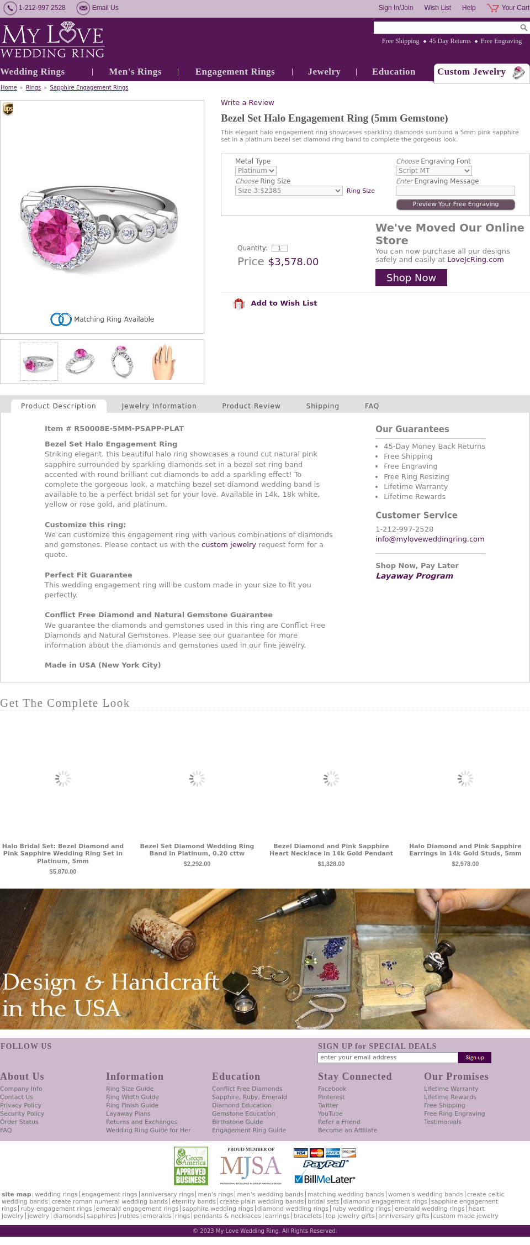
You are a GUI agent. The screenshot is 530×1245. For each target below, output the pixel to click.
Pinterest (331, 1097)
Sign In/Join (396, 8)
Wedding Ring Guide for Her (148, 1130)
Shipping (323, 406)
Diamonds (68, 1216)
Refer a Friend (339, 1122)
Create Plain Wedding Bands (262, 1201)
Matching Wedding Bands (346, 1194)
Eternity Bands (194, 1201)
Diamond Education (242, 1105)
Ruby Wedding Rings (361, 1208)
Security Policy (22, 1113)
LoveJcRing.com (475, 259)
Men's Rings (135, 71)
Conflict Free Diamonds (247, 1088)
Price (250, 261)
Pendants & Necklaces (227, 1216)
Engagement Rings (235, 71)
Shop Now (411, 277)
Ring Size (262, 181)
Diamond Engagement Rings (385, 1201)
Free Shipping (401, 41)
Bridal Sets (323, 1201)
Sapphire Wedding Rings (217, 1208)
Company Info (21, 1088)
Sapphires (101, 1216)
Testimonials (443, 1122)
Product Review (251, 406)
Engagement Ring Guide (249, 1130)
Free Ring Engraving (454, 1113)
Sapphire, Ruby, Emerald (249, 1097)
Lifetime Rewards (450, 1097)
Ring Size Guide (130, 1088)
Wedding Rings (32, 71)
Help (469, 8)
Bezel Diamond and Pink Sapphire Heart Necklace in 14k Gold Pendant (331, 850)
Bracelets (308, 1216)
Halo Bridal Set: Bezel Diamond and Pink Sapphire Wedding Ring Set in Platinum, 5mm (63, 854)
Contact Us (16, 1097)
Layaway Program (414, 575)
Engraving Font (433, 161)
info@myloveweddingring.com (430, 539)
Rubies (129, 1216)
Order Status (19, 1122)
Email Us (105, 8)
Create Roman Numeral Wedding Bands (110, 1201)
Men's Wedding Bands (270, 1194)
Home (9, 88)
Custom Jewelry (471, 71)
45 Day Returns (450, 41)
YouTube (330, 1113)
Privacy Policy (20, 1105)
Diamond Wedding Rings (292, 1208)
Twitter (328, 1105)
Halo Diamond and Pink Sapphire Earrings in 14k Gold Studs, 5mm (465, 850)
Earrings (277, 1216)
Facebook (332, 1088)
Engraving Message (437, 181)
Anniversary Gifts (403, 1216)
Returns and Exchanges (141, 1122)
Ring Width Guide (132, 1097)
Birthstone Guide (237, 1122)
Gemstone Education (243, 1113)
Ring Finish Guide (132, 1105)
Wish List (437, 8)
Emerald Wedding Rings (430, 1208)
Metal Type (253, 161)
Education (394, 71)
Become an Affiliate (347, 1130)
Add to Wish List (274, 303)
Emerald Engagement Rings (137, 1208)
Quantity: (252, 248)
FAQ (372, 406)
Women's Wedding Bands (425, 1194)
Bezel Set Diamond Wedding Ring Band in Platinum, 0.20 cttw (197, 850)
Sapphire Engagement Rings (89, 88)
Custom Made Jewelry (466, 1216)
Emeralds (157, 1216)
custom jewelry (229, 544)
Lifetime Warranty (451, 1088)
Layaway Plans (128, 1113)
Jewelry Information (159, 406)
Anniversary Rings (167, 1194)
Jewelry (324, 71)
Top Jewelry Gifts (350, 1216)
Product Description (59, 406)
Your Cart (515, 8)
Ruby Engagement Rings (56, 1208)
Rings (33, 88)
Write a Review (247, 102)
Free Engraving (501, 41)
